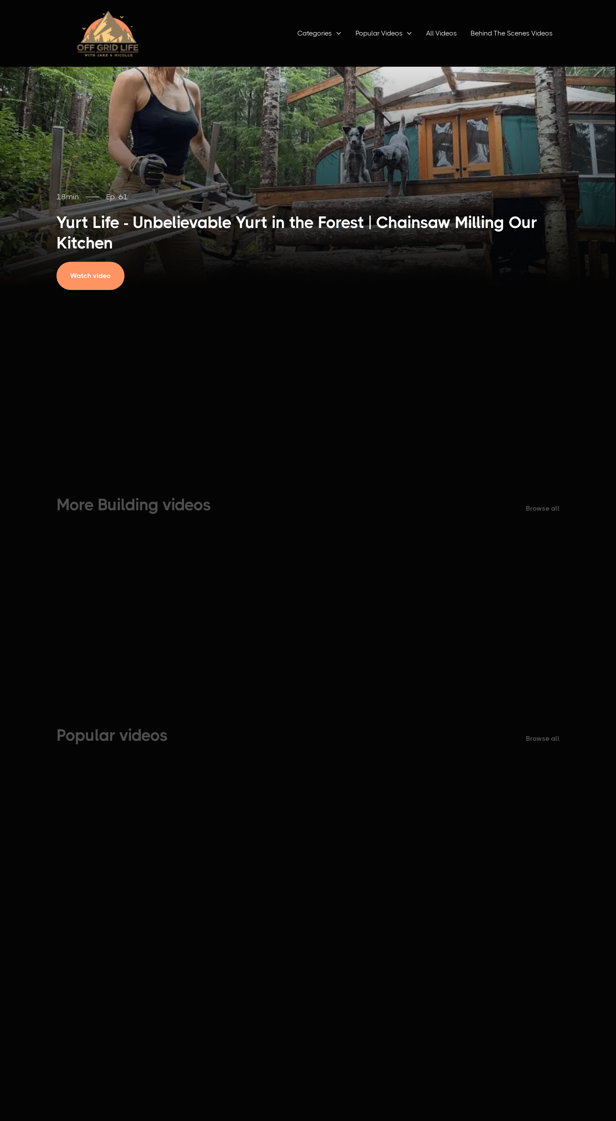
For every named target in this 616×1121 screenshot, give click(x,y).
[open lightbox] (96, 276)
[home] (107, 33)
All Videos (441, 33)
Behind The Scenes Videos (512, 33)
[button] (319, 33)
